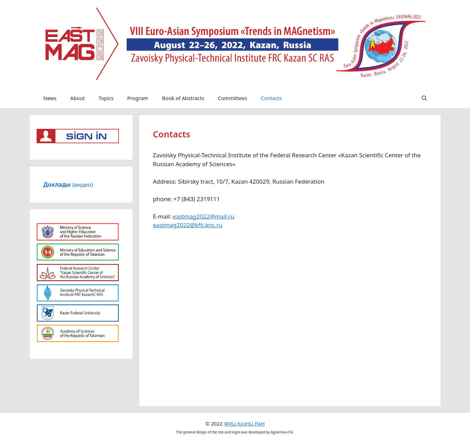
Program (137, 98)
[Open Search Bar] (424, 98)
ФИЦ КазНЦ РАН (244, 423)
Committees (232, 98)
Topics (106, 98)
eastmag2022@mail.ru (203, 216)
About (77, 98)
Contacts (271, 98)
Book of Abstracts (183, 98)
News (50, 98)
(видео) (68, 184)
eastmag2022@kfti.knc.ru (188, 225)
